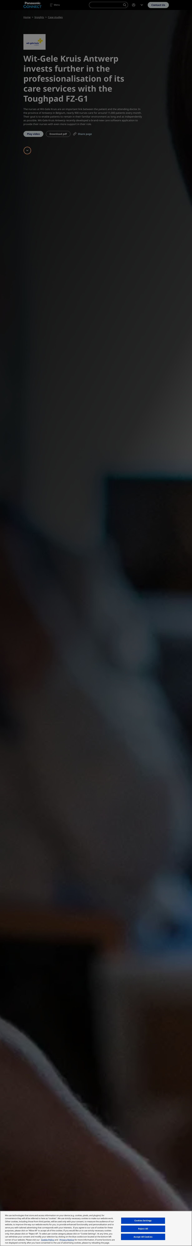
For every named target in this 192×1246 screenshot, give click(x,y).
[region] (96, 1228)
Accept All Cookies (143, 1236)
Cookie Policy (47, 1239)
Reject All (143, 1228)
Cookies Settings (143, 1220)
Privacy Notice (66, 1239)
